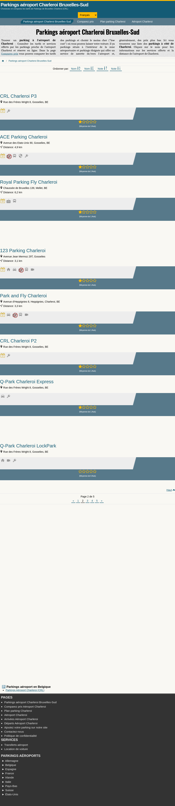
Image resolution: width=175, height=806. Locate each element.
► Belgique (9, 764)
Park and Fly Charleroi (23, 295)
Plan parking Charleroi (112, 21)
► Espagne (9, 769)
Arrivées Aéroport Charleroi (21, 719)
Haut (169, 490)
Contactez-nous (14, 731)
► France (8, 773)
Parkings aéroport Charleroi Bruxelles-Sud (44, 4)
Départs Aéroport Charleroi (20, 723)
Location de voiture (16, 749)
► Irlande (8, 777)
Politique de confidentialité (20, 735)
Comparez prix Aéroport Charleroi (25, 706)
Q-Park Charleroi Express (27, 381)
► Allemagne (10, 760)
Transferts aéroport (16, 744)
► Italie (6, 781)
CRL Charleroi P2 (18, 340)
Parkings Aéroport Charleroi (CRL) (25, 690)
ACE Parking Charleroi (23, 136)
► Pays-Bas (9, 786)
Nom (75, 68)
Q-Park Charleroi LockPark (28, 445)
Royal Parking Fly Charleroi (28, 182)
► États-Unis (10, 794)
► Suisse (8, 790)
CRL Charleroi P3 (18, 96)
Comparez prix (85, 21)
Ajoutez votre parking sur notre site (25, 727)
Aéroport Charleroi (142, 21)
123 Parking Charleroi (22, 250)
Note (102, 68)
